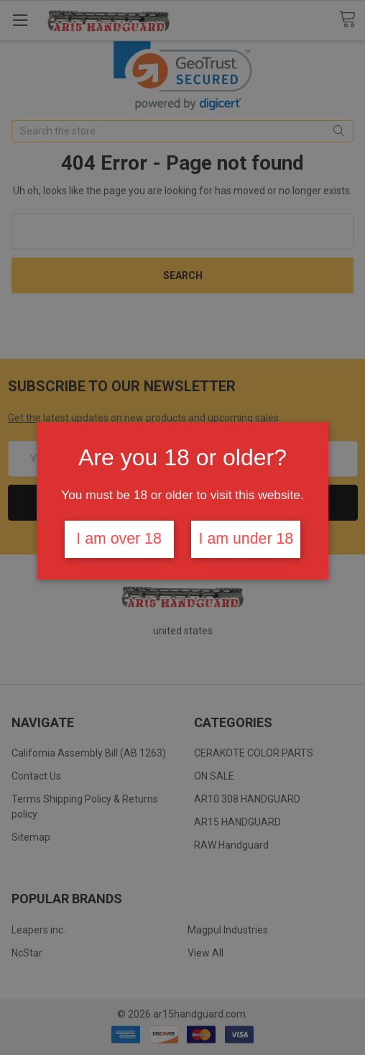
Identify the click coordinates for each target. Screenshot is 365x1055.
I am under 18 (246, 538)
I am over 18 (119, 538)
